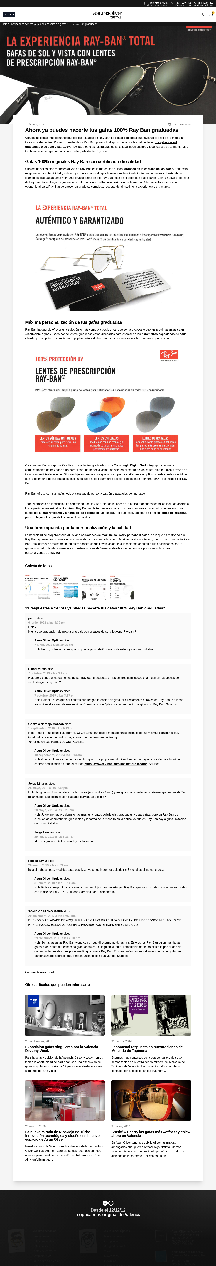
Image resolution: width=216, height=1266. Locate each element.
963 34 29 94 (183, 2)
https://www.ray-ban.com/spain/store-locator (115, 763)
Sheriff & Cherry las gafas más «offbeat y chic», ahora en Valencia (150, 1134)
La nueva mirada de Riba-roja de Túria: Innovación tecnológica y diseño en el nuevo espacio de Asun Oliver (62, 1135)
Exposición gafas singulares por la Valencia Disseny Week (61, 1049)
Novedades (17, 24)
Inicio (6, 24)
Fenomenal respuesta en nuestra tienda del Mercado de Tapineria (147, 1049)
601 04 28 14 (205, 2)
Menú (9, 14)
